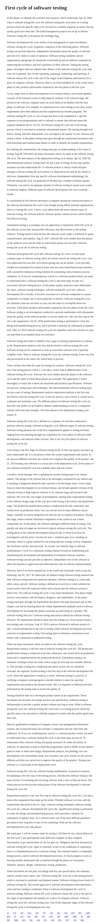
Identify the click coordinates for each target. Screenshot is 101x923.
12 (8, 913)
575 (44, 913)
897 (80, 913)
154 (21, 916)
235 (74, 920)
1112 (29, 913)
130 (38, 920)
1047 (66, 916)
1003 (16, 920)
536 (52, 920)
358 (88, 916)
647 (8, 920)
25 (15, 916)
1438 (88, 913)
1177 (67, 920)
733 (14, 913)
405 (36, 916)
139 (65, 913)
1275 (51, 916)
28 (82, 916)
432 (58, 913)
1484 (75, 916)
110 (51, 913)
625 (72, 913)
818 (8, 916)
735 (43, 916)
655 (23, 920)
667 (58, 916)
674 (59, 920)
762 (30, 920)
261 (29, 916)
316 (21, 913)
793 (37, 913)
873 (45, 920)
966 (82, 920)
